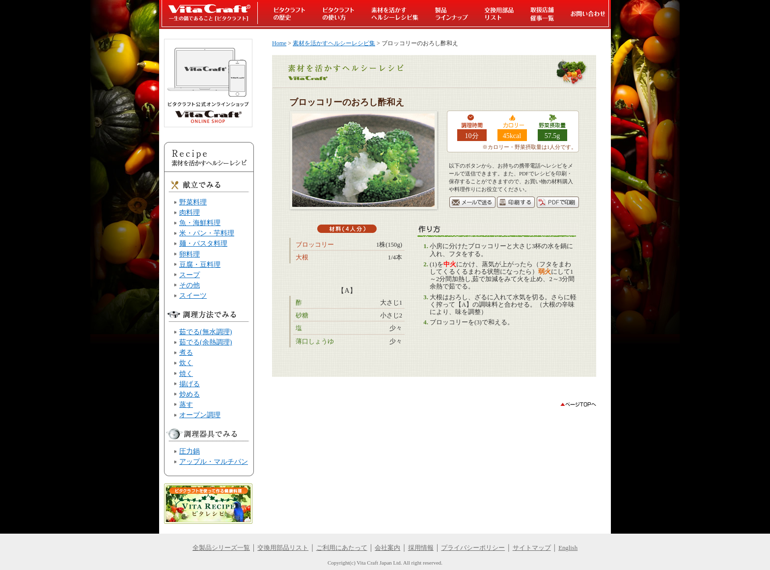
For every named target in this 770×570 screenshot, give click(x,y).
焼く (186, 373)
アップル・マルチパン (213, 461)
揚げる (189, 384)
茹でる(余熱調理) (205, 342)
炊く (186, 363)
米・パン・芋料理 (206, 233)
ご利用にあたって (341, 547)
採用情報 (421, 547)
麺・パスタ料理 (203, 243)
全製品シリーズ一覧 (221, 547)
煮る (186, 352)
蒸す (186, 404)
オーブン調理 (199, 415)
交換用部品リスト (282, 547)
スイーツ (193, 295)
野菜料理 (193, 202)
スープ (189, 275)
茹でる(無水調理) (205, 332)
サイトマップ (532, 547)
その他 (189, 285)
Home (279, 43)
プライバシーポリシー (473, 547)
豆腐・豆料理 (199, 264)
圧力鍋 (189, 451)
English (568, 547)
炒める (189, 394)
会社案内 (387, 547)
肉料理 (189, 212)
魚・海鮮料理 (199, 223)
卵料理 (189, 254)
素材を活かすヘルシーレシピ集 (334, 43)
